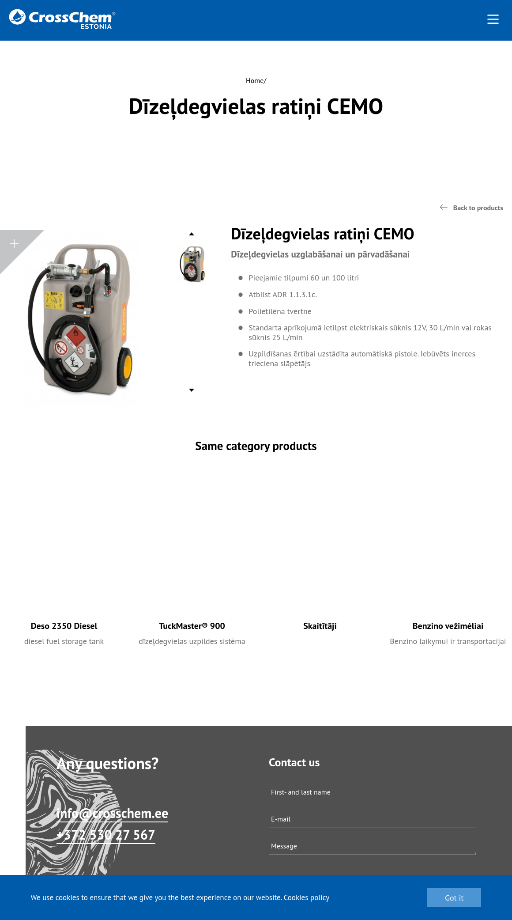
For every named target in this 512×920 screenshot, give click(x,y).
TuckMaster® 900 (192, 626)
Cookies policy (307, 897)
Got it (454, 898)
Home (255, 80)
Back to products (478, 207)
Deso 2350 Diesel (64, 626)
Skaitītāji (320, 626)
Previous (192, 236)
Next (192, 388)
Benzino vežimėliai (448, 626)
